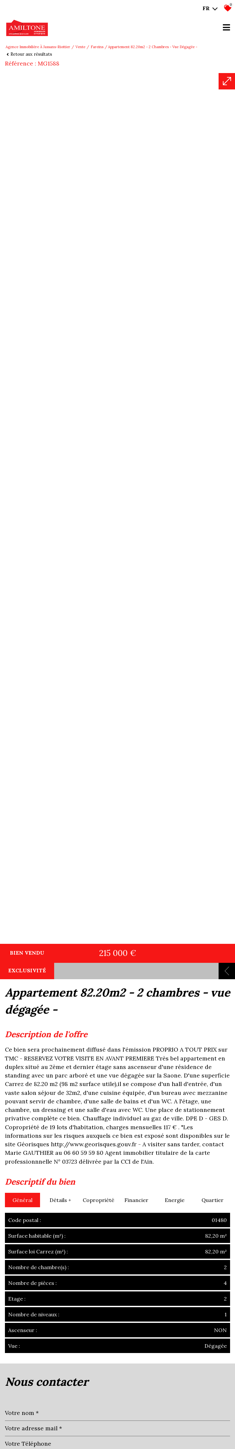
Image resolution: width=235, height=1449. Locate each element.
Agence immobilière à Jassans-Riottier (38, 47)
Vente (80, 47)
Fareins (97, 47)
